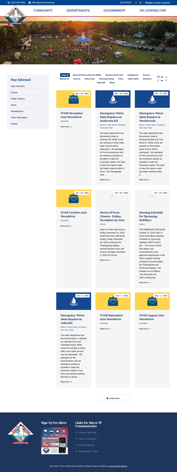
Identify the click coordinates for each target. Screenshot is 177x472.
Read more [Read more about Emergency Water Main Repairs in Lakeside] (66, 382)
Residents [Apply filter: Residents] (147, 78)
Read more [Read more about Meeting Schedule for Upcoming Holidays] (144, 283)
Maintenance (17, 111)
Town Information (19, 117)
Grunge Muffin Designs (118, 466)
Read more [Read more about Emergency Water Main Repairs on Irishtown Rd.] (105, 180)
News (13, 105)
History (14, 123)
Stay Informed (17, 86)
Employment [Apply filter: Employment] (133, 75)
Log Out (166, 2)
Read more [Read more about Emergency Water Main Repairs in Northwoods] (144, 180)
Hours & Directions (87, 438)
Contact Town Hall (87, 432)
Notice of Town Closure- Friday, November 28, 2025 (112, 216)
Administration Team (88, 451)
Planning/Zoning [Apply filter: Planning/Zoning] (106, 78)
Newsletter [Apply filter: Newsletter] (64, 78)
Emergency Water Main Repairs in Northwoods (151, 117)
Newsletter (65, 121)
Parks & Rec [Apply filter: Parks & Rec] (90, 78)
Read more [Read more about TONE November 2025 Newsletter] (66, 127)
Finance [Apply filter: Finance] (146, 75)
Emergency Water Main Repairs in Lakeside (73, 319)
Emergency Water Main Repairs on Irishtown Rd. (112, 117)
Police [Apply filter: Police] (120, 78)
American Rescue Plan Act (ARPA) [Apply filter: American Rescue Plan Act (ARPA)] (87, 75)
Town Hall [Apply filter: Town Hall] (100, 82)
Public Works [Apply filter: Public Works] (133, 78)
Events (14, 92)
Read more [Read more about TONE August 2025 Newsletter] (144, 329)
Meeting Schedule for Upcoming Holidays (151, 216)
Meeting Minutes (86, 445)
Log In (158, 2)
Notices (103, 125)
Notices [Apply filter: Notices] (77, 78)
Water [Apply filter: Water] (112, 82)
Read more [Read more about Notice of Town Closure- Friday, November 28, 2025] (105, 260)
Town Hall (103, 128)
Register (149, 2)
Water (110, 128)
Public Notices (18, 98)
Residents (121, 125)
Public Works (112, 125)
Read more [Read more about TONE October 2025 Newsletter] (66, 226)
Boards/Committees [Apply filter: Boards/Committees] (114, 75)
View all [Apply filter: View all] (65, 75)
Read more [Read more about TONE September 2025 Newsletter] (105, 329)
